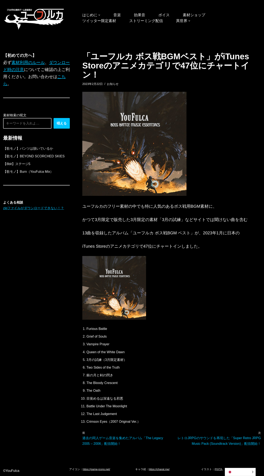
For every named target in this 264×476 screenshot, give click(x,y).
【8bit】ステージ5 (16, 164)
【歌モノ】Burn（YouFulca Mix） (28, 171)
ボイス (164, 15)
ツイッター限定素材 (99, 21)
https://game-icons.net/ (96, 469)
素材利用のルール (28, 62)
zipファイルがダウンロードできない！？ (33, 208)
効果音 (139, 15)
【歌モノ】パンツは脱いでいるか (28, 148)
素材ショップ (194, 15)
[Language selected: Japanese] (240, 472)
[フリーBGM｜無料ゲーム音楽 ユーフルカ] (34, 18)
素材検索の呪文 (14, 115)
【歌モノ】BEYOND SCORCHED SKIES (34, 156)
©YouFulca (11, 470)
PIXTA (218, 469)
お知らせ (113, 84)
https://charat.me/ (159, 469)
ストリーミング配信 (146, 21)
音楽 (117, 15)
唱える (62, 123)
